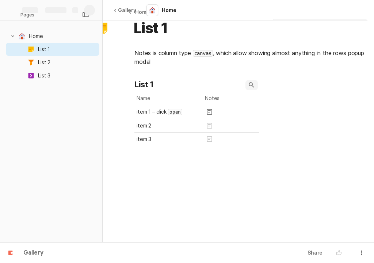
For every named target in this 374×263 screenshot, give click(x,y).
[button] (12, 36)
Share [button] (315, 252)
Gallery (125, 10)
